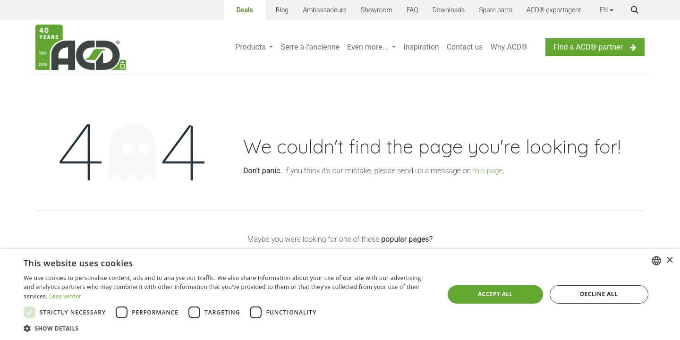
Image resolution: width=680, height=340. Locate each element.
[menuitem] (254, 47)
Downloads (449, 10)
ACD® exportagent (554, 10)
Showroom (376, 10)
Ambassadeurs (325, 10)
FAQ (412, 10)
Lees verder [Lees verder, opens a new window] (65, 296)
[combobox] (656, 260)
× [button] (669, 260)
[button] (635, 10)
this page (487, 170)
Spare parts (495, 10)
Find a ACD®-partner (595, 46)
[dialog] (340, 294)
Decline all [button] (599, 294)
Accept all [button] (495, 294)
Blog (282, 10)
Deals (245, 8)
